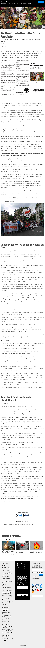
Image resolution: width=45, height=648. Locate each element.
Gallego (9, 637)
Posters (4, 578)
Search (20, 3)
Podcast (4, 599)
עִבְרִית (11, 632)
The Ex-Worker (5, 601)
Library (5, 3)
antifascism (27, 521)
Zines (3, 576)
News (3, 572)
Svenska (4, 632)
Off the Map (7, 598)
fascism (22, 521)
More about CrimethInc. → (24, 587)
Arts (3, 567)
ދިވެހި (6, 637)
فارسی (10, 626)
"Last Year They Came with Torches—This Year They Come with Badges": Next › (18, 524)
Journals (7, 576)
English (3, 612)
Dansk (7, 632)
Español (7, 612)
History (7, 570)
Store (17, 3)
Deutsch (8, 613)
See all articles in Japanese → (7, 5)
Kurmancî (4, 638)
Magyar (3, 626)
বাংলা (11, 630)
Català (3, 637)
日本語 (7, 620)
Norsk (8, 638)
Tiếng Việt (7, 635)
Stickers (8, 578)
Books (2, 3)
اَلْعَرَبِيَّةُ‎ (7, 630)
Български (4, 621)
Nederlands (4, 627)
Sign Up (40, 574)
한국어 (10, 629)
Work (11, 590)
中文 (9, 621)
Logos (10, 579)
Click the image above (5, 94)
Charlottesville (18, 521)
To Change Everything (7, 581)
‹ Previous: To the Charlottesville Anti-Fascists (12, 523)
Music (7, 579)
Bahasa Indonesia (6, 623)
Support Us (41, 1)
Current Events (4, 46)
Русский (9, 616)
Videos (3, 579)
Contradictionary (6, 590)
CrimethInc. (5, 2)
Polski (3, 618)
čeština (3, 624)
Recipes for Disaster (6, 593)
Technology (7, 572)
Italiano (3, 613)
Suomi (3, 620)
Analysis (4, 569)
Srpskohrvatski (5, 629)
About (29, 3)
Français (4, 615)
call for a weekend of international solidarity (23, 53)
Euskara (7, 624)
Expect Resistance (6, 592)
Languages (25, 3)
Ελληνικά (7, 618)
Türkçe (7, 626)
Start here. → (24, 595)
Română (4, 630)
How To (11, 570)
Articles (4, 565)
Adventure (6, 567)
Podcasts (13, 3)
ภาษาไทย (4, 633)
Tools (9, 3)
